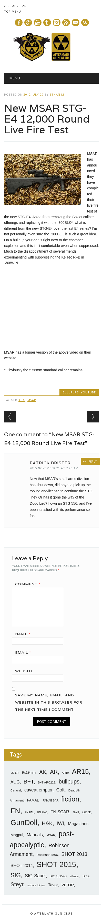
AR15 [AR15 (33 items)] (80, 771)
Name (24, 634)
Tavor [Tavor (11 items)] (53, 885)
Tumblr (47, 22)
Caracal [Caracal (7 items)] (16, 790)
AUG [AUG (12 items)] (15, 782)
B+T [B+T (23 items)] (29, 781)
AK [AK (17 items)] (42, 772)
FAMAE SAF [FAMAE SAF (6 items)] (50, 800)
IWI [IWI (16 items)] (60, 823)
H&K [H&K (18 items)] (47, 823)
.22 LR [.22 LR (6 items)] (14, 772)
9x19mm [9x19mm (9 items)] (29, 772)
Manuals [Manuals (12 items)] (35, 834)
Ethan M (57, 94)
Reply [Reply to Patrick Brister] (92, 461)
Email (25, 652)
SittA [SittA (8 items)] (86, 876)
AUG (21, 400)
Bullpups (71, 392)
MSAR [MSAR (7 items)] (50, 835)
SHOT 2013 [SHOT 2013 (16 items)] (74, 854)
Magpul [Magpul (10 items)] (17, 835)
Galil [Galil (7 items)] (76, 812)
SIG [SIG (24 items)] (16, 875)
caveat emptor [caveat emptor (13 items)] (38, 789)
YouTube (88, 392)
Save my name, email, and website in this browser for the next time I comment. (48, 702)
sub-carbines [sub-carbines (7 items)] (36, 885)
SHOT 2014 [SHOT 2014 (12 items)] (22, 865)
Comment (29, 584)
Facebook (19, 22)
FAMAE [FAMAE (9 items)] (33, 800)
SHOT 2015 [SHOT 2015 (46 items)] (56, 864)
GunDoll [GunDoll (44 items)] (24, 822)
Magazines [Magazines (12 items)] (78, 823)
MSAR (31, 400)
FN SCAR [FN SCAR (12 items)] (59, 811)
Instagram (56, 22)
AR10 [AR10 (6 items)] (65, 772)
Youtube (38, 22)
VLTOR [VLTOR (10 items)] (67, 885)
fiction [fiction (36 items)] (70, 799)
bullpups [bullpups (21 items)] (69, 781)
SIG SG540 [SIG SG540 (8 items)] (58, 876)
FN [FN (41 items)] (15, 811)
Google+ (28, 22)
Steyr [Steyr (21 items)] (17, 884)
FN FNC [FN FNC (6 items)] (42, 812)
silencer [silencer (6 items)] (74, 876)
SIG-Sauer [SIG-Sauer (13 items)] (35, 875)
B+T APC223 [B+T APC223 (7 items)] (46, 782)
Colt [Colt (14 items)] (60, 789)
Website (24, 671)
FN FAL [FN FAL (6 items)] (29, 812)
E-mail (75, 23)
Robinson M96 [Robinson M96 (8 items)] (47, 855)
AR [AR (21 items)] (54, 772)
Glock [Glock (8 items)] (86, 812)
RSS (66, 22)
